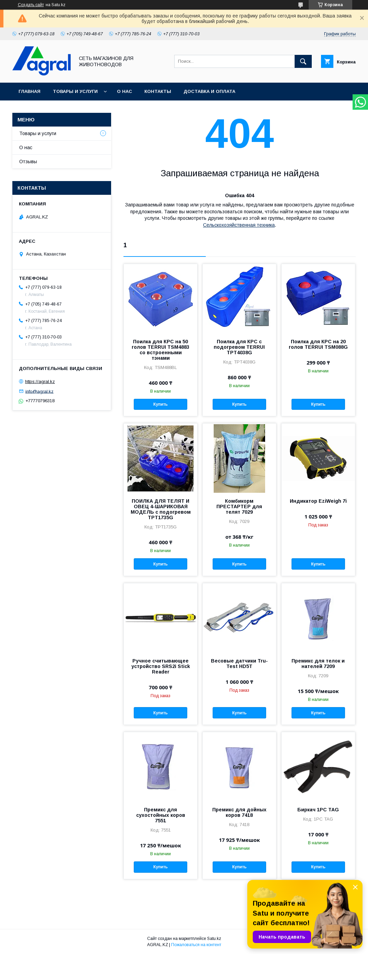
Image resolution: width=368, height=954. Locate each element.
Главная (29, 91)
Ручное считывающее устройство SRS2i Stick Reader (160, 666)
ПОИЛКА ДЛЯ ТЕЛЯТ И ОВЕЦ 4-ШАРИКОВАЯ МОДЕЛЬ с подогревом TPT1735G (161, 509)
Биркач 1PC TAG (318, 809)
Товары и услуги (75, 91)
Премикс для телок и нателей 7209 (318, 663)
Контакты (157, 91)
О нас (124, 91)
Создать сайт (31, 4)
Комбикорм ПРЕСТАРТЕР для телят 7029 (239, 506)
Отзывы (28, 161)
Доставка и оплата (209, 91)
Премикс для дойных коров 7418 (239, 812)
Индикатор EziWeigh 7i (318, 501)
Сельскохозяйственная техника (239, 225)
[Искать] (303, 61)
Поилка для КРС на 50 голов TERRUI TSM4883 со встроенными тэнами (160, 350)
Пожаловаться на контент (196, 944)
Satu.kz (214, 938)
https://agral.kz (40, 381)
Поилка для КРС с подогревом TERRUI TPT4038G (239, 347)
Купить (160, 404)
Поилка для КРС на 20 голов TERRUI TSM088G (318, 344)
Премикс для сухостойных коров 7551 (160, 815)
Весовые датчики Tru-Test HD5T (239, 663)
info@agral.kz (39, 391)
